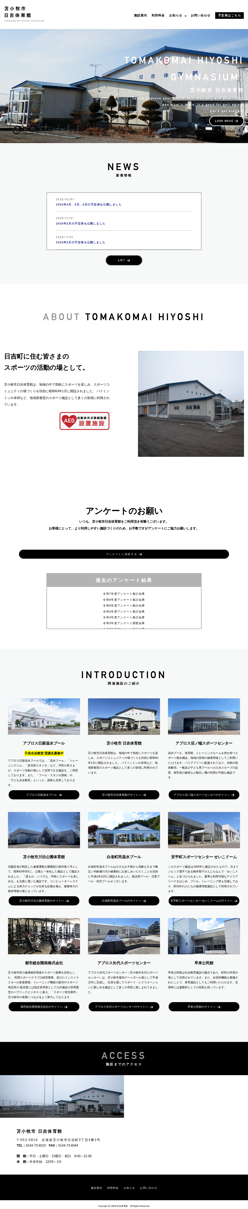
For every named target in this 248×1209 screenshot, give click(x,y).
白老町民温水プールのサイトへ (121, 895)
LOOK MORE (221, 130)
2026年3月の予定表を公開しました (84, 223)
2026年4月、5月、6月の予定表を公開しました (93, 204)
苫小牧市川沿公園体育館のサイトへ (41, 895)
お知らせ (175, 15)
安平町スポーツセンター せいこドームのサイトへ (201, 895)
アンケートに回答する (121, 550)
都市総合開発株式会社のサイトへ (42, 1002)
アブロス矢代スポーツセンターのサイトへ (121, 1002)
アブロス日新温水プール (41, 787)
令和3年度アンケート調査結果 (124, 615)
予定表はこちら (229, 15)
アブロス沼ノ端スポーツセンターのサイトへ (202, 787)
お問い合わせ (201, 15)
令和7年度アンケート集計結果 (124, 585)
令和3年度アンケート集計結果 (124, 609)
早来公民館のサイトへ (202, 1002)
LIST (121, 261)
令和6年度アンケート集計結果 (124, 591)
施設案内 (140, 15)
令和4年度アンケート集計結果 (124, 603)
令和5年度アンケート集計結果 (124, 597)
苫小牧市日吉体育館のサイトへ (121, 787)
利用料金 (158, 15)
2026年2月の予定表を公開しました (84, 242)
